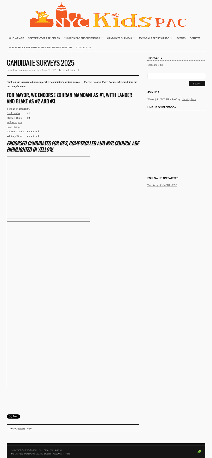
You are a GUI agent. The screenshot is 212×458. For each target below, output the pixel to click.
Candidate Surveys (120, 38)
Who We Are (16, 38)
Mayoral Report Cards (154, 38)
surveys (21, 428)
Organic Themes (43, 453)
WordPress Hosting (61, 453)
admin (21, 69)
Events (181, 38)
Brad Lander (13, 113)
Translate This (155, 64)
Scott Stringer (14, 126)
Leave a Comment (69, 69)
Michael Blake (14, 117)
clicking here (189, 99)
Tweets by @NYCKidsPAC (162, 185)
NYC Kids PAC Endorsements (82, 38)
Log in (58, 450)
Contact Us (83, 47)
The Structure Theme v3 (22, 453)
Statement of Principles (44, 38)
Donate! (195, 38)
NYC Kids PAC (106, 14)
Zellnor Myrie (14, 122)
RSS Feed (48, 450)
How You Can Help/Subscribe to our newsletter (40, 47)
